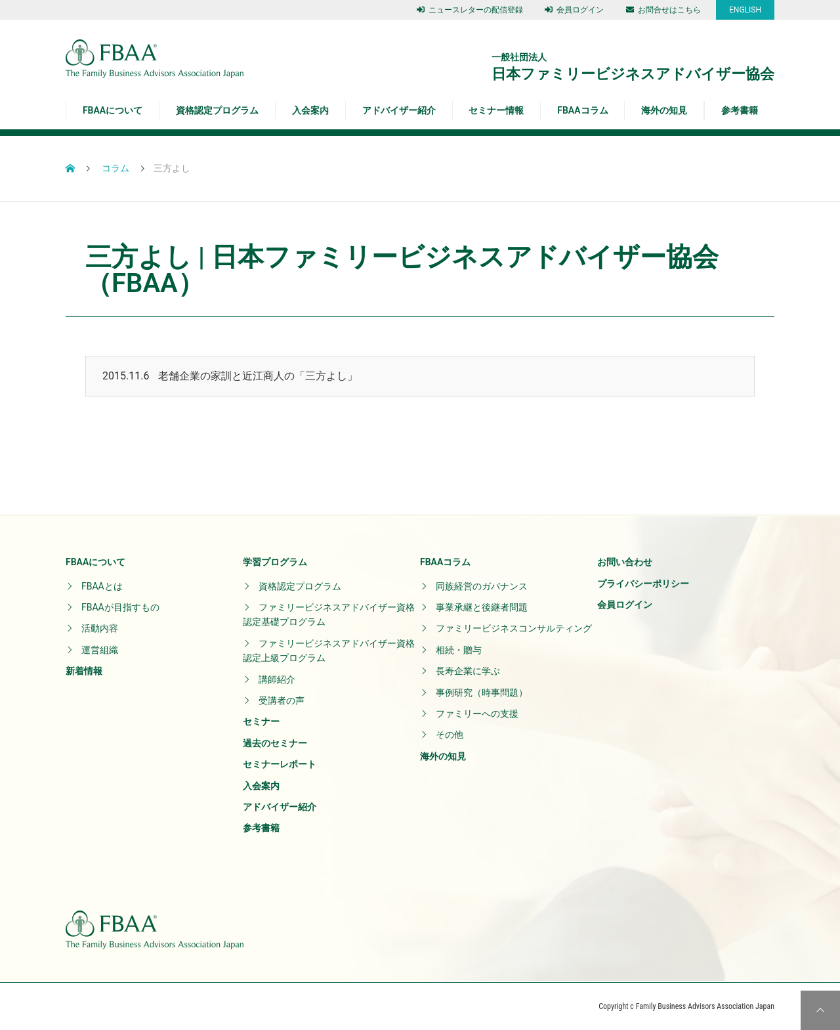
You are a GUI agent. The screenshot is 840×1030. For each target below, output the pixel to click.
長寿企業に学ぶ (468, 671)
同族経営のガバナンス (482, 586)
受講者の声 (281, 700)
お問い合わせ (624, 562)
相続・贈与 (459, 650)
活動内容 (99, 628)
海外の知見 (664, 110)
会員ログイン (574, 9)
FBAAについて (112, 110)
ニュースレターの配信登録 (470, 9)
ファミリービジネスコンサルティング (514, 628)
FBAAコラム (582, 110)
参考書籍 (739, 110)
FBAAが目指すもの (120, 607)
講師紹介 (277, 679)
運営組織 (99, 650)
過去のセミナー (275, 743)
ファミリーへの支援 (477, 713)
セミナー (261, 721)
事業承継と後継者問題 (482, 607)
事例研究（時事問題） (482, 692)
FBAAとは (102, 586)
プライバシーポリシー (643, 583)
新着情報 (84, 671)
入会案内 (310, 110)
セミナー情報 (496, 110)
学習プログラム (275, 562)
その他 (449, 734)
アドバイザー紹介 (399, 110)
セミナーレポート (279, 764)
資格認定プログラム (217, 110)
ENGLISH (745, 9)
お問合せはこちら (663, 9)
